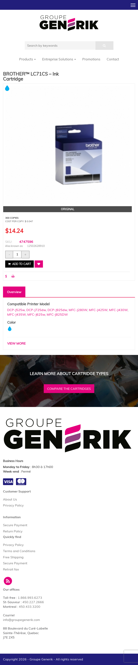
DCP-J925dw (57, 310)
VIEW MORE (16, 343)
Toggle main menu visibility (133, 4)
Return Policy (13, 531)
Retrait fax (11, 569)
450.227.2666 (33, 602)
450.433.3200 (29, 607)
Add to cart (19, 264)
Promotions (91, 59)
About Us (10, 499)
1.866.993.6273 (30, 598)
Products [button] (27, 59)
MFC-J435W (16, 314)
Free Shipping (13, 557)
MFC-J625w (36, 314)
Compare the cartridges (69, 389)
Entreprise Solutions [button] (59, 59)
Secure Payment (15, 525)
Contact (113, 59)
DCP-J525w (16, 310)
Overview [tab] (14, 292)
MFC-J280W (78, 310)
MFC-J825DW (57, 314)
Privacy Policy (13, 505)
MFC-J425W (98, 310)
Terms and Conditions (19, 551)
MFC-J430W (118, 310)
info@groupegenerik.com (21, 620)
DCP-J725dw (36, 310)
